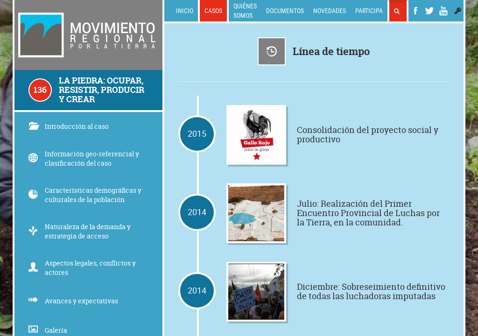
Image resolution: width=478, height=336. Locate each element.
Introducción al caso (68, 126)
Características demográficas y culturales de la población (84, 195)
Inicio (184, 10)
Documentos (285, 10)
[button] (457, 10)
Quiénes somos (245, 10)
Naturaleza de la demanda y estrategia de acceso (79, 231)
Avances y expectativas (73, 301)
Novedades (329, 10)
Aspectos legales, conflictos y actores (82, 268)
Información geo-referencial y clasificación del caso (83, 158)
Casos (213, 10)
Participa (369, 10)
